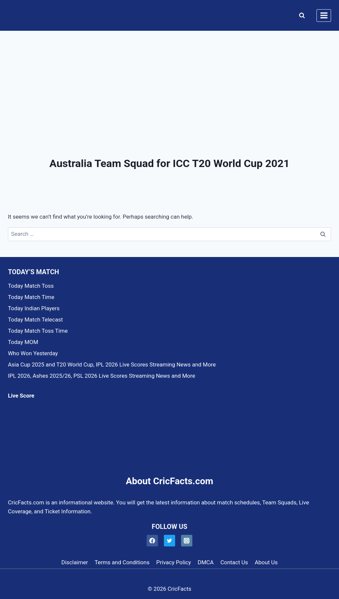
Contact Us (234, 562)
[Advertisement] (169, 80)
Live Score (21, 395)
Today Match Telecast (35, 319)
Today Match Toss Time (38, 330)
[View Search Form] (300, 16)
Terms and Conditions (122, 562)
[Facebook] (152, 540)
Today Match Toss (31, 285)
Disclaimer (74, 562)
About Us (266, 562)
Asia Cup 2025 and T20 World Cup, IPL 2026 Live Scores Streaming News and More (112, 364)
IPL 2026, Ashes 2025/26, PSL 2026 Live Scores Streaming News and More (101, 375)
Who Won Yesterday (33, 353)
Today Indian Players (34, 308)
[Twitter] (169, 540)
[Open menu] (323, 15)
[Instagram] (187, 540)
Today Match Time (31, 297)
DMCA (206, 562)
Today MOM (23, 342)
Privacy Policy (173, 562)
